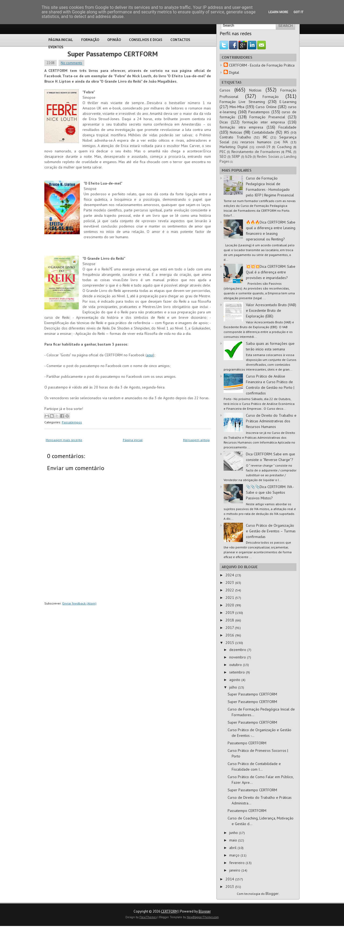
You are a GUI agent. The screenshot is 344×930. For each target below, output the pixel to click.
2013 (230, 886)
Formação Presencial (267, 117)
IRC (265, 137)
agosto (235, 679)
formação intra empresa (241, 127)
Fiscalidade (287, 127)
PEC (223, 151)
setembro (237, 672)
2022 (230, 590)
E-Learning (288, 101)
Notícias (255, 90)
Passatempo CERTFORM (247, 743)
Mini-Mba (237, 106)
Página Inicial (60, 40)
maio (233, 840)
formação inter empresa (263, 122)
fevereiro (237, 862)
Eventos (55, 47)
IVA (285, 142)
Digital (234, 72)
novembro (238, 657)
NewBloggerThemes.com (203, 917)
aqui (149, 355)
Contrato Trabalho (235, 137)
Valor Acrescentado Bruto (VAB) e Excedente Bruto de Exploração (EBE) (271, 310)
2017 (230, 627)
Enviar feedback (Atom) (79, 603)
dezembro (238, 649)
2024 (230, 575)
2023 (230, 582)
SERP (236, 156)
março (235, 855)
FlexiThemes (148, 917)
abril (233, 847)
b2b (248, 156)
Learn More (278, 12)
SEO (223, 156)
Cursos (225, 90)
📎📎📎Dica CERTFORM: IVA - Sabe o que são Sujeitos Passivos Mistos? (270, 492)
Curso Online (266, 106)
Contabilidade (263, 132)
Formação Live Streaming (242, 101)
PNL (289, 151)
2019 (230, 612)
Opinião (114, 40)
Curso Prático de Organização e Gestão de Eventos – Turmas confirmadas (271, 531)
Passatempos (72, 422)
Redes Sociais (268, 156)
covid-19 (263, 146)
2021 (230, 597)
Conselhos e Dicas (145, 40)
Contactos (180, 40)
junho (234, 832)
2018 (230, 620)
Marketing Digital (234, 146)
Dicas (224, 122)
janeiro (235, 870)
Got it (298, 12)
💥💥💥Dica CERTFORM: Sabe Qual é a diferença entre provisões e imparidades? (270, 272)
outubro (236, 664)
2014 (230, 879)
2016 (230, 635)
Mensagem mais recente (64, 440)
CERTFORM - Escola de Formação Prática (262, 65)
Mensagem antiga (196, 440)
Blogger (272, 893)
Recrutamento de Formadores (255, 151)
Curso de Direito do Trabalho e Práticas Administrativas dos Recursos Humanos (271, 421)
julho (233, 687)
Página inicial (133, 440)
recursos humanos (256, 142)
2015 (230, 642)
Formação (90, 40)
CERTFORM (169, 911)
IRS (286, 132)
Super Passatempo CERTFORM (112, 53)
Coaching (284, 146)
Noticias (236, 132)
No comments (71, 63)
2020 (230, 605)
